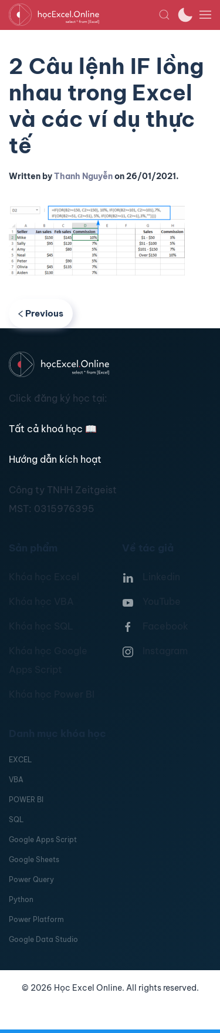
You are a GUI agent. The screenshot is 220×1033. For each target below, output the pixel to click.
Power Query (31, 879)
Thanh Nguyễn (83, 176)
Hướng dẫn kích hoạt (55, 459)
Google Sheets (34, 859)
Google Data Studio (43, 939)
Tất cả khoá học (53, 429)
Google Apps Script (43, 839)
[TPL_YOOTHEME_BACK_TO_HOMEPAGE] (83, 14)
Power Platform (36, 919)
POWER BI (26, 799)
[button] (164, 14)
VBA (16, 779)
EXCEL (20, 759)
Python (21, 899)
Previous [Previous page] (40, 313)
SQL (16, 819)
